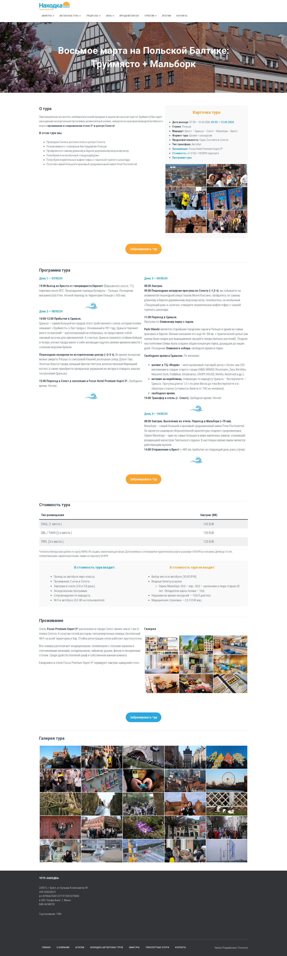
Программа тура (182, 157)
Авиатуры (48, 15)
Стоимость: (179, 153)
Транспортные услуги (157, 947)
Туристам (150, 15)
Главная (46, 947)
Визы (110, 15)
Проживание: (180, 148)
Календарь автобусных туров (106, 947)
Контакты (181, 15)
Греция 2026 (93, 15)
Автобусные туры (70, 15)
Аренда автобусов (129, 15)
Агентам (166, 15)
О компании (63, 947)
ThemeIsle (243, 947)
